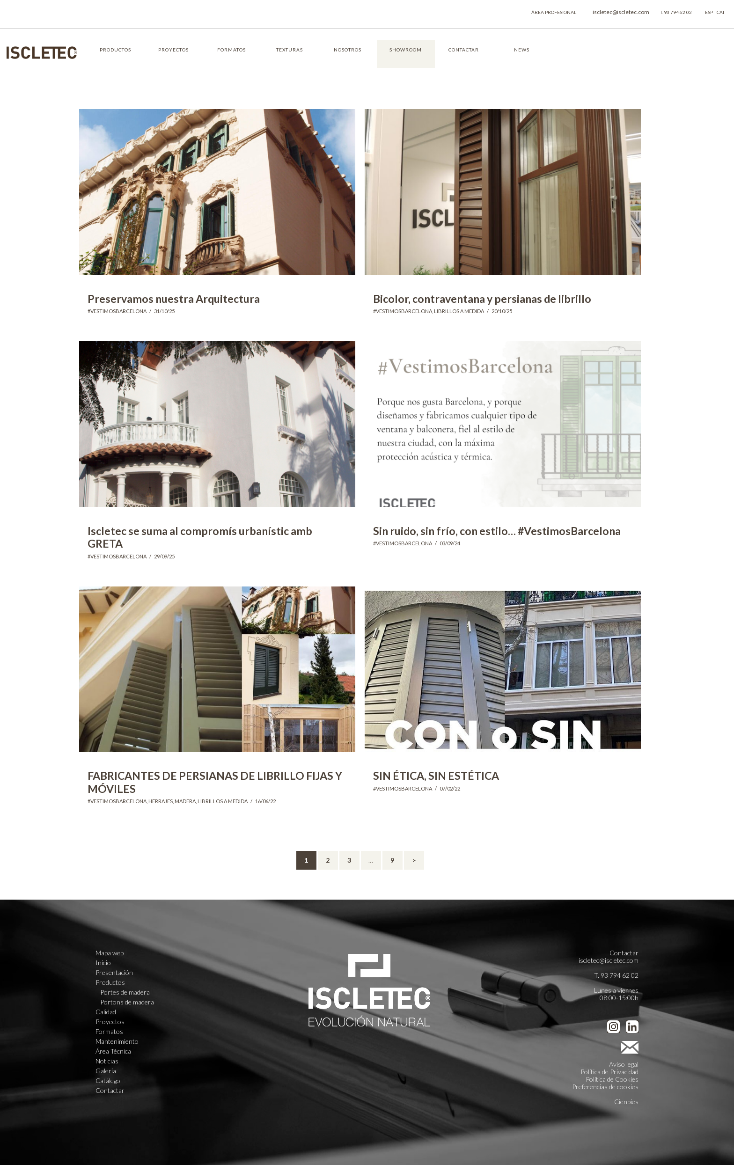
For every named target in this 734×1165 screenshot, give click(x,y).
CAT (721, 12)
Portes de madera (125, 992)
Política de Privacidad (609, 1072)
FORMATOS (231, 49)
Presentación (114, 972)
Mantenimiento (117, 1041)
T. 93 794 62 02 (676, 12)
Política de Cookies (612, 1079)
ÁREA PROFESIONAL (553, 12)
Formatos (109, 1031)
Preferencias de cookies (605, 1087)
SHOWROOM (405, 49)
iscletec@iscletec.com (621, 11)
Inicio (103, 963)
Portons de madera (127, 1002)
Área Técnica (113, 1051)
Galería (105, 1071)
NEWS (521, 49)
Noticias (106, 1061)
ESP (709, 12)
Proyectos (110, 1022)
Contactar (110, 1090)
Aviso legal (624, 1064)
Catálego (107, 1080)
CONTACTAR (463, 49)
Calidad (105, 1012)
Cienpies (626, 1102)
